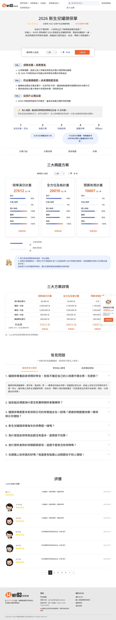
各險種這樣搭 (87, 368)
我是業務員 (106, 3)
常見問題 (72, 151)
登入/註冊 (71, 7)
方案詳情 (48, 151)
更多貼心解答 (59, 368)
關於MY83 (79, 597)
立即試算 (82, 52)
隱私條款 (79, 606)
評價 (95, 151)
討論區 (43, 3)
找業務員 (33, 3)
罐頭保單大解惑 (29, 368)
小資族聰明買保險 (83, 600)
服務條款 (79, 603)
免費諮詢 (22, 231)
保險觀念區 (53, 3)
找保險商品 (24, 7)
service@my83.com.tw (56, 600)
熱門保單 (23, 3)
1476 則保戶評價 (82, 24)
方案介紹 (23, 151)
